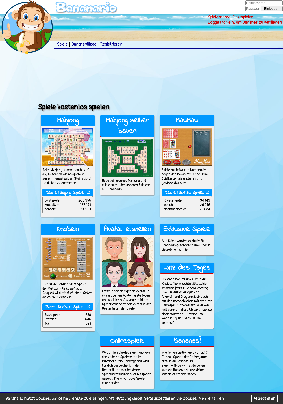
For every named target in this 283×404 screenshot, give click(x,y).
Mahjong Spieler (74, 193)
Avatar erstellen (127, 229)
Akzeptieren (264, 398)
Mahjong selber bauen (127, 126)
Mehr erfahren (211, 398)
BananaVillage (83, 44)
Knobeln (68, 229)
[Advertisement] (18, 112)
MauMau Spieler (193, 193)
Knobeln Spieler (74, 307)
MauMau (187, 120)
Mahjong (68, 120)
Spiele (62, 44)
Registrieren (111, 44)
